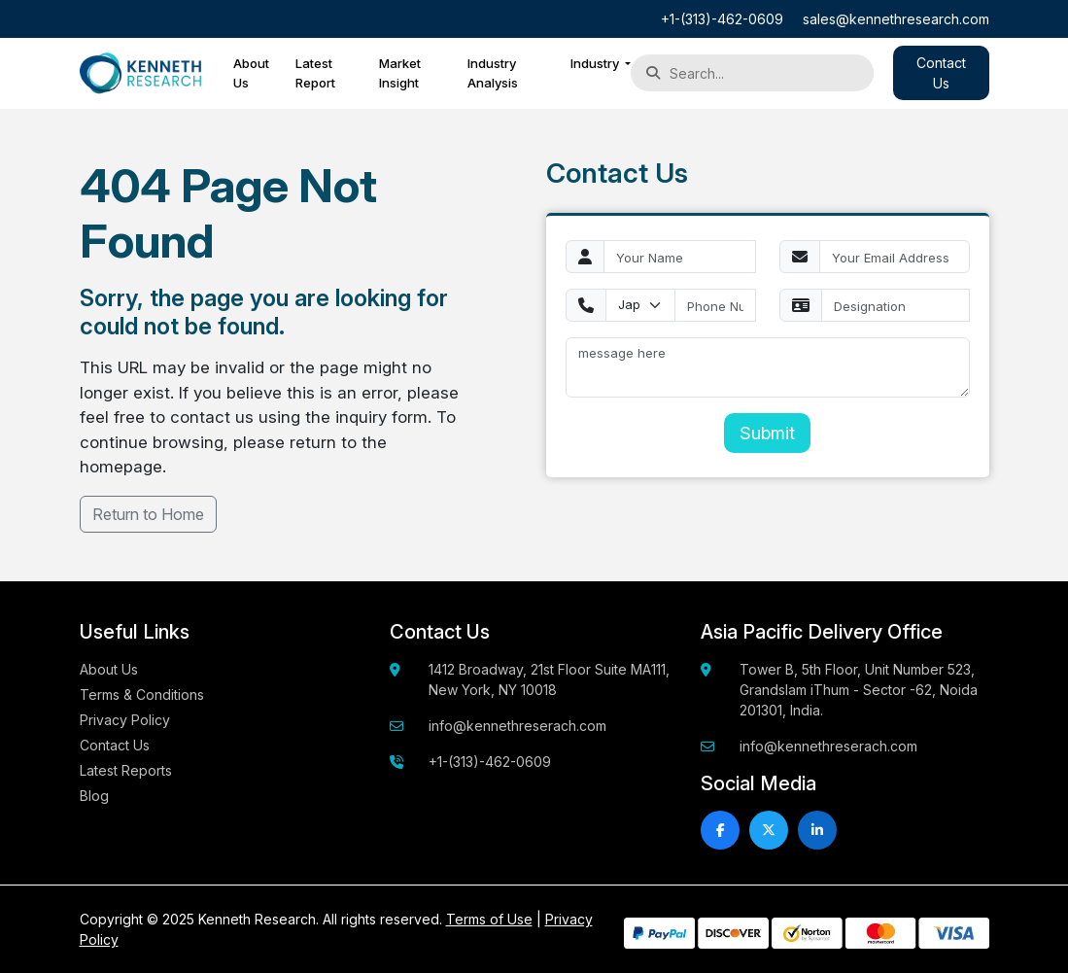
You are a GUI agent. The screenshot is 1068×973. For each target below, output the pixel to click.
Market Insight (400, 72)
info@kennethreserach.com (517, 725)
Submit (767, 433)
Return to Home (148, 514)
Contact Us (115, 745)
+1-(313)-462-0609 (722, 19)
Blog (94, 795)
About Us (251, 72)
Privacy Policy (125, 720)
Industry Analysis (492, 72)
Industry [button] (596, 63)
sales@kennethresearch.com (896, 19)
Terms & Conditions (142, 694)
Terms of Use (489, 919)
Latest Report (315, 72)
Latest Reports (126, 770)
